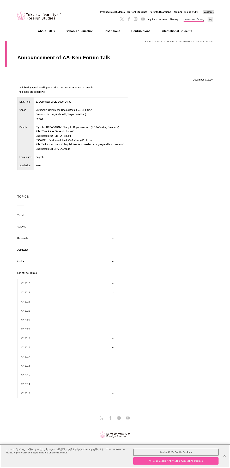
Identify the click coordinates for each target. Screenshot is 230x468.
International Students (176, 31)
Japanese (209, 12)
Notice (20, 261)
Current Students (137, 12)
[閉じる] (224, 456)
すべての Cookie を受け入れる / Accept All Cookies (176, 461)
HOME (147, 41)
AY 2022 (25, 310)
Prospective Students (112, 12)
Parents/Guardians (160, 12)
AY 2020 (25, 329)
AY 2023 (25, 301)
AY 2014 (25, 384)
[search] (192, 20)
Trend (20, 215)
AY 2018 (25, 347)
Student (21, 226)
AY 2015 (170, 41)
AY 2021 (25, 320)
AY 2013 (25, 393)
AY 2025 (25, 283)
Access (163, 19)
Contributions (140, 31)
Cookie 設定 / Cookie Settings (176, 452)
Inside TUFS (191, 12)
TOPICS (158, 41)
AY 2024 (25, 292)
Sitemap (174, 19)
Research (22, 238)
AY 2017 (25, 356)
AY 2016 (25, 365)
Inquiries (152, 19)
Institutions (112, 31)
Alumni (178, 12)
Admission (22, 249)
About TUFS (46, 31)
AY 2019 (25, 338)
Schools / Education (80, 31)
